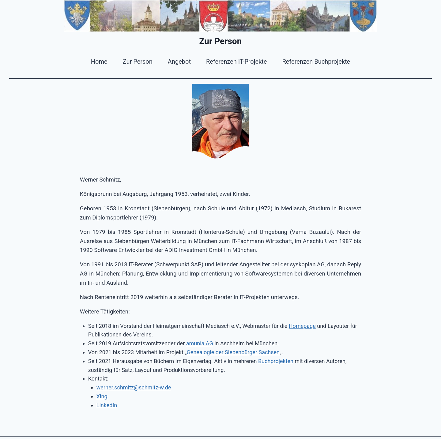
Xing (101, 396)
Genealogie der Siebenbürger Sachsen (233, 352)
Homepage (302, 326)
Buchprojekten (275, 361)
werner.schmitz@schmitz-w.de (133, 387)
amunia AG (199, 343)
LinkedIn (106, 405)
